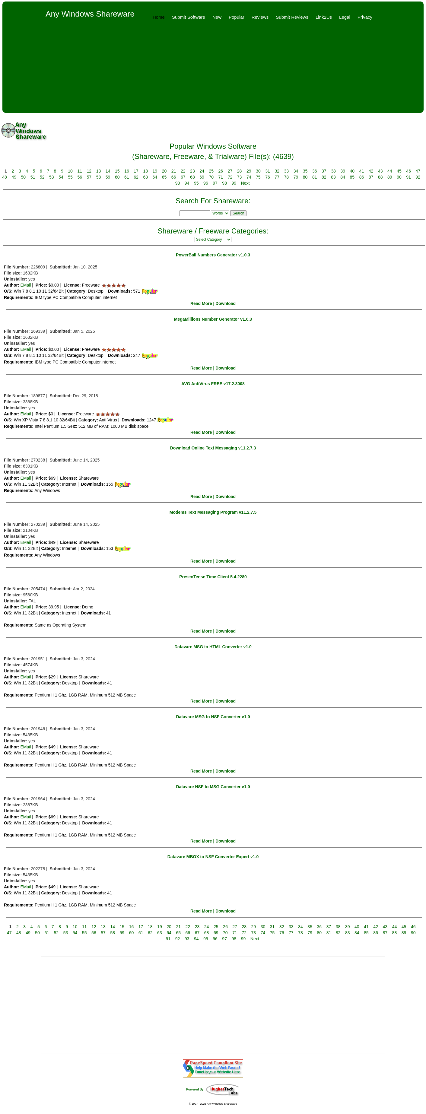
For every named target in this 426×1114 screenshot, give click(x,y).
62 (136, 177)
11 (79, 171)
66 (173, 177)
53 (51, 177)
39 (342, 171)
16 (126, 171)
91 (408, 177)
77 (277, 177)
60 (117, 177)
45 (399, 171)
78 (286, 177)
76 (267, 177)
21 (173, 171)
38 (333, 171)
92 (417, 177)
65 (164, 177)
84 (342, 177)
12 (89, 171)
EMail (25, 285)
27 (230, 171)
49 (13, 177)
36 (314, 171)
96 (205, 183)
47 (417, 171)
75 (258, 177)
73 (239, 177)
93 (177, 183)
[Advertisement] (213, 70)
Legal (344, 17)
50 (23, 177)
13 (98, 171)
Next (245, 183)
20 (164, 171)
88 (380, 177)
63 (145, 177)
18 (145, 171)
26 (220, 171)
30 (258, 171)
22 (183, 171)
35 (305, 171)
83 (333, 177)
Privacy (365, 17)
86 (361, 177)
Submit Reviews (292, 17)
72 (230, 177)
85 (352, 177)
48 (4, 177)
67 (183, 177)
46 (408, 171)
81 (314, 177)
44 (389, 171)
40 (352, 171)
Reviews (260, 17)
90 (399, 177)
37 (324, 171)
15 (117, 171)
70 (211, 177)
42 (371, 171)
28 (239, 171)
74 (248, 177)
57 (89, 177)
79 (296, 177)
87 (371, 177)
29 (248, 171)
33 (286, 171)
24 (201, 171)
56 (79, 177)
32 (277, 171)
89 (389, 177)
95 (196, 183)
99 (234, 183)
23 (192, 171)
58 (98, 177)
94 (187, 183)
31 (267, 171)
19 (155, 171)
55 (70, 177)
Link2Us (324, 17)
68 (192, 177)
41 (361, 171)
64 (155, 177)
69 (201, 177)
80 (305, 177)
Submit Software (188, 17)
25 (211, 171)
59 (108, 177)
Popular (236, 17)
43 (380, 171)
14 (108, 171)
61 (126, 177)
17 (136, 171)
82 (324, 177)
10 (70, 171)
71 (220, 177)
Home (159, 17)
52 (42, 177)
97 (215, 183)
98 (224, 183)
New (216, 17)
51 (32, 177)
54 (61, 177)
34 (296, 171)
